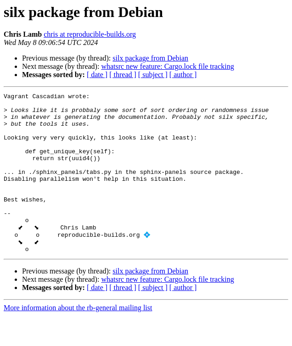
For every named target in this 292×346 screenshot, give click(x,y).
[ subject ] (153, 74)
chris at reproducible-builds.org (90, 34)
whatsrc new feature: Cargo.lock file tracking (167, 66)
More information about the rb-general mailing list (78, 338)
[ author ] (183, 74)
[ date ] (97, 74)
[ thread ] (122, 74)
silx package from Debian (150, 58)
